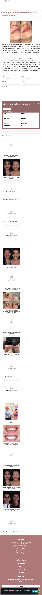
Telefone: (4, 81)
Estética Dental (21, 571)
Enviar (21, 99)
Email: (23, 76)
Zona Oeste (20, 108)
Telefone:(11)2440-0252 (21, 544)
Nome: (3, 76)
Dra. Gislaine (21, 548)
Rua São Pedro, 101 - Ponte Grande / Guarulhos (21, 542)
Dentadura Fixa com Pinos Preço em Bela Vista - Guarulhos (11, 289)
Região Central (7, 108)
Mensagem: (5, 86)
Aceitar (35, 591)
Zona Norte (14, 108)
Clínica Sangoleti (21, 551)
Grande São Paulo (7, 111)
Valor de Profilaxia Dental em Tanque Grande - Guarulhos (11, 222)
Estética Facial (21, 569)
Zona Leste (32, 108)
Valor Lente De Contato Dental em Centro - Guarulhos (11, 510)
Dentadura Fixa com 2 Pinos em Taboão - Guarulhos (11, 399)
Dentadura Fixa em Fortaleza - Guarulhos (11, 244)
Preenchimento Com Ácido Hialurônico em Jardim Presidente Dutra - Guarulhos (11, 311)
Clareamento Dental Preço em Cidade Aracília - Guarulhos (11, 444)
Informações (21, 574)
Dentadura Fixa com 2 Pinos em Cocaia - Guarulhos (11, 156)
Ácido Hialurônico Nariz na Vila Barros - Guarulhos (11, 355)
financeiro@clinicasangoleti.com (21, 547)
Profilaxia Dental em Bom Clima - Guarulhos (11, 377)
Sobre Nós (21, 568)
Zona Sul (26, 108)
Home (21, 566)
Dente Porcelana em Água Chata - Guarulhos (11, 532)
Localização (21, 572)
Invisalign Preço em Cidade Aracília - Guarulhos (11, 466)
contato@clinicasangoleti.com (21, 545)
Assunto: (24, 81)
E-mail (21, 581)
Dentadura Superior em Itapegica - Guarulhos (11, 200)
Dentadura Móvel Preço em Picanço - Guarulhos (11, 333)
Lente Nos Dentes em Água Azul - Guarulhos (11, 178)
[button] (40, 2)
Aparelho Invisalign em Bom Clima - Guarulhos (11, 421)
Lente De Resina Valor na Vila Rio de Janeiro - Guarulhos (11, 266)
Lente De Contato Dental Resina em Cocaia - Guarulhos (11, 488)
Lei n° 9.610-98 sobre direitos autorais (28, 132)
